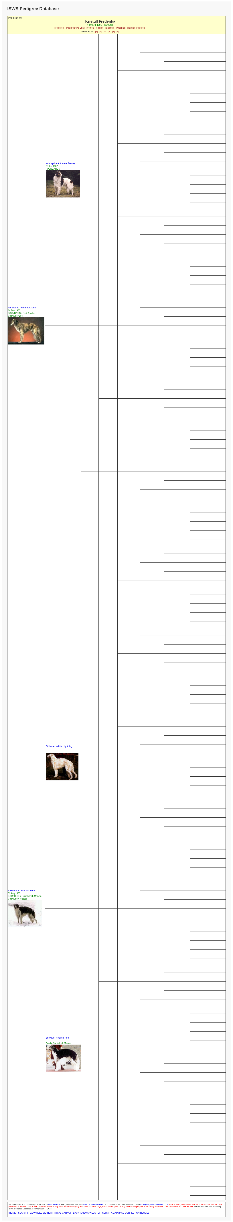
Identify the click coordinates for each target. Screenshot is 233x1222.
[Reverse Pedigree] (136, 28)
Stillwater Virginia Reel (57, 1037)
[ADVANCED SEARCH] (41, 1213)
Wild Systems (54, 1204)
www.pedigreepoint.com (93, 1204)
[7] (113, 31)
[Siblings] (109, 28)
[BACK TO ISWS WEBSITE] (86, 1213)
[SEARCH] (22, 1213)
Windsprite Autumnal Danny (60, 163)
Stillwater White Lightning (59, 746)
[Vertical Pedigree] (95, 28)
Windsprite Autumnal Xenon (22, 307)
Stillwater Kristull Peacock (21, 890)
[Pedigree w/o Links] (75, 28)
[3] (96, 31)
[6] (109, 31)
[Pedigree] (59, 28)
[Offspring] (120, 28)
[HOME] (12, 1213)
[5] (105, 31)
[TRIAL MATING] (62, 1213)
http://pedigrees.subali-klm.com (154, 1204)
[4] (101, 31)
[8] (117, 31)
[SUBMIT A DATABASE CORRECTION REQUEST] (126, 1213)
